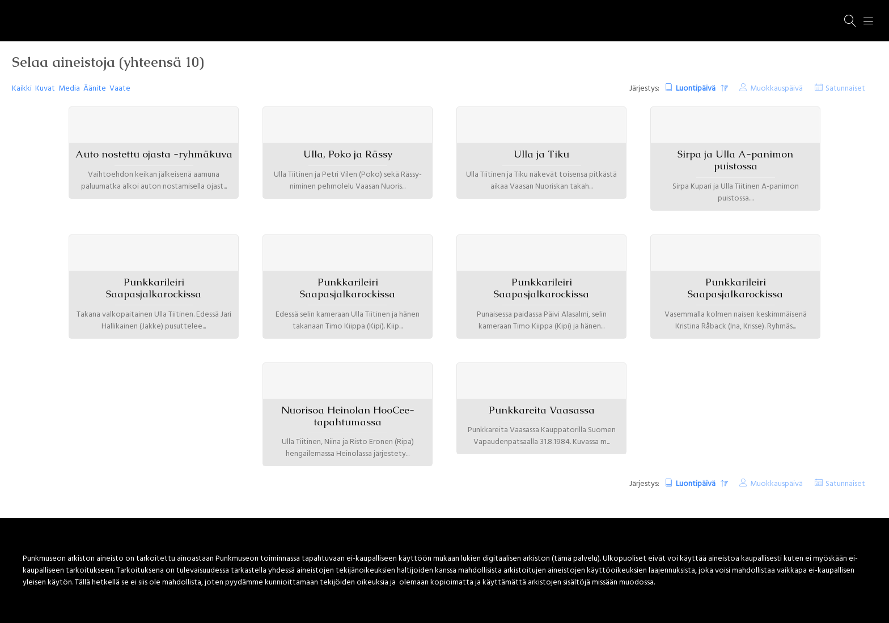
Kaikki (22, 88)
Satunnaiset (845, 88)
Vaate (119, 88)
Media (69, 88)
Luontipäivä (696, 88)
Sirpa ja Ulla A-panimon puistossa (735, 160)
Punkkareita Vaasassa (542, 410)
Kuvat (45, 88)
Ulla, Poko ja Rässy (347, 154)
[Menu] (869, 21)
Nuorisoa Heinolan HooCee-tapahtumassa (347, 416)
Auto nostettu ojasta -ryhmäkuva (153, 154)
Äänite (94, 88)
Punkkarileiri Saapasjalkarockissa (153, 288)
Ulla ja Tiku (541, 154)
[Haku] (850, 21)
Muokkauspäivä (776, 88)
